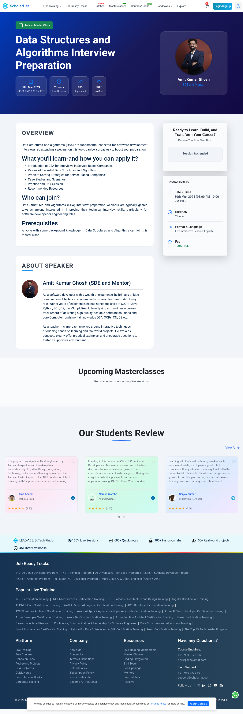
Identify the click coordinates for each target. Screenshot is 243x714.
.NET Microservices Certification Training (78, 604)
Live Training (24, 655)
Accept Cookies (198, 703)
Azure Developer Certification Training (39, 622)
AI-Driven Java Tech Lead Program (117, 578)
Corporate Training (27, 687)
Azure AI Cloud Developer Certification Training (193, 616)
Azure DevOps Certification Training (89, 622)
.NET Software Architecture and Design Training (138, 604)
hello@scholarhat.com (192, 665)
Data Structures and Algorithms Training (165, 628)
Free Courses (24, 659)
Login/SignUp (223, 6)
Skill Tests (130, 668)
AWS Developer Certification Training (150, 610)
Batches (100, 5)
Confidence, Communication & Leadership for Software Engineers (95, 628)
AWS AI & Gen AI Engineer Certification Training (94, 610)
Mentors (129, 677)
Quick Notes (23, 677)
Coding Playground (136, 664)
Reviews (129, 687)
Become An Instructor (83, 687)
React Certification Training (164, 634)
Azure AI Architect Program (33, 584)
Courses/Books (142, 5)
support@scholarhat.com (194, 683)
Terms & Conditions (82, 664)
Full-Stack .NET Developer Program (76, 584)
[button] (119, 522)
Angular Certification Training (189, 604)
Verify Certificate (80, 682)
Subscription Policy (82, 677)
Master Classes (133, 659)
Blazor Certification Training (194, 622)
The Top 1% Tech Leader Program (206, 634)
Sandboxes (165, 6)
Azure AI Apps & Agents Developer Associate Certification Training (119, 616)
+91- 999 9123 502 (190, 660)
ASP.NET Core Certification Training (38, 610)
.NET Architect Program (77, 578)
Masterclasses (118, 5)
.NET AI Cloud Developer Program (37, 578)
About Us (75, 655)
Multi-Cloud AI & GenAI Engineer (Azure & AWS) (131, 584)
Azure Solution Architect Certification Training (144, 622)
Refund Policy (78, 673)
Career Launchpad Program (33, 628)
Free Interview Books (29, 682)
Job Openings (132, 673)
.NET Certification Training (32, 604)
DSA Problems (25, 673)
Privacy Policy (78, 668)
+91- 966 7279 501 (190, 678)
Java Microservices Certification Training (41, 634)
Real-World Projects (28, 668)
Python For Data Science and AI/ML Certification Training (107, 634)
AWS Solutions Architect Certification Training (44, 616)
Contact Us (77, 659)
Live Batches (132, 682)
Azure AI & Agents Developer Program (166, 578)
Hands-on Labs (25, 664)
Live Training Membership (140, 655)
